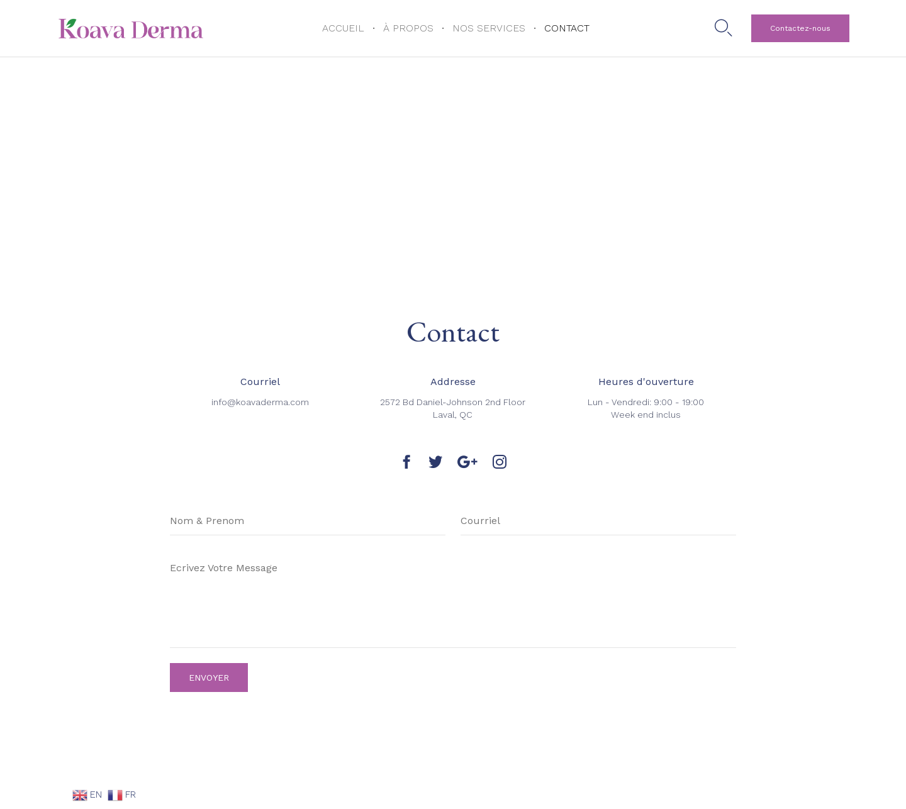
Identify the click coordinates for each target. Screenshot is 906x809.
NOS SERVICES (488, 28)
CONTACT (567, 28)
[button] (800, 28)
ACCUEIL (343, 28)
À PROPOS (408, 28)
